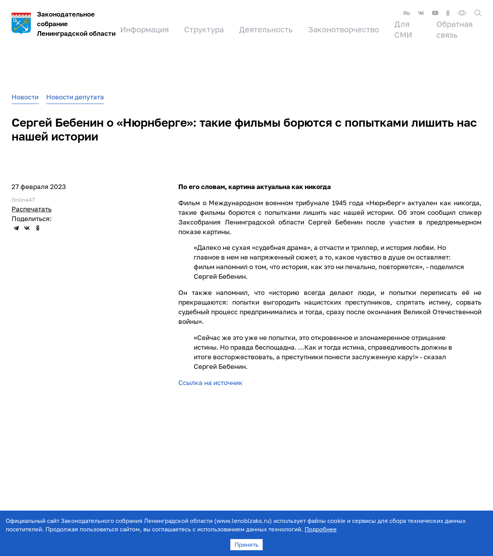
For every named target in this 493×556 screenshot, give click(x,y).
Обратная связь (454, 29)
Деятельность (266, 29)
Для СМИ (403, 29)
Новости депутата (75, 97)
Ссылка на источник (211, 382)
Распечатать (32, 209)
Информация (144, 29)
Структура (204, 29)
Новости (25, 97)
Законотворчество (343, 29)
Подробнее (321, 529)
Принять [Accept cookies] (246, 544)
